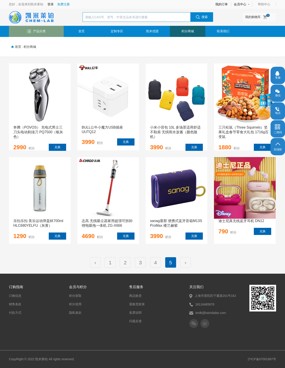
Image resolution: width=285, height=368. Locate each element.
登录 (50, 4)
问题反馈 (135, 317)
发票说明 (135, 309)
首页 (81, 31)
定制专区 (117, 31)
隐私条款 (75, 309)
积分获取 (75, 292)
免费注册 (63, 4)
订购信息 (15, 292)
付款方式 (15, 309)
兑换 (57, 147)
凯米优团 (152, 31)
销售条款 (15, 300)
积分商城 (187, 31)
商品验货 (135, 292)
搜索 (202, 17)
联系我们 (223, 31)
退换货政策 (137, 300)
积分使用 (75, 300)
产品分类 (36, 31)
